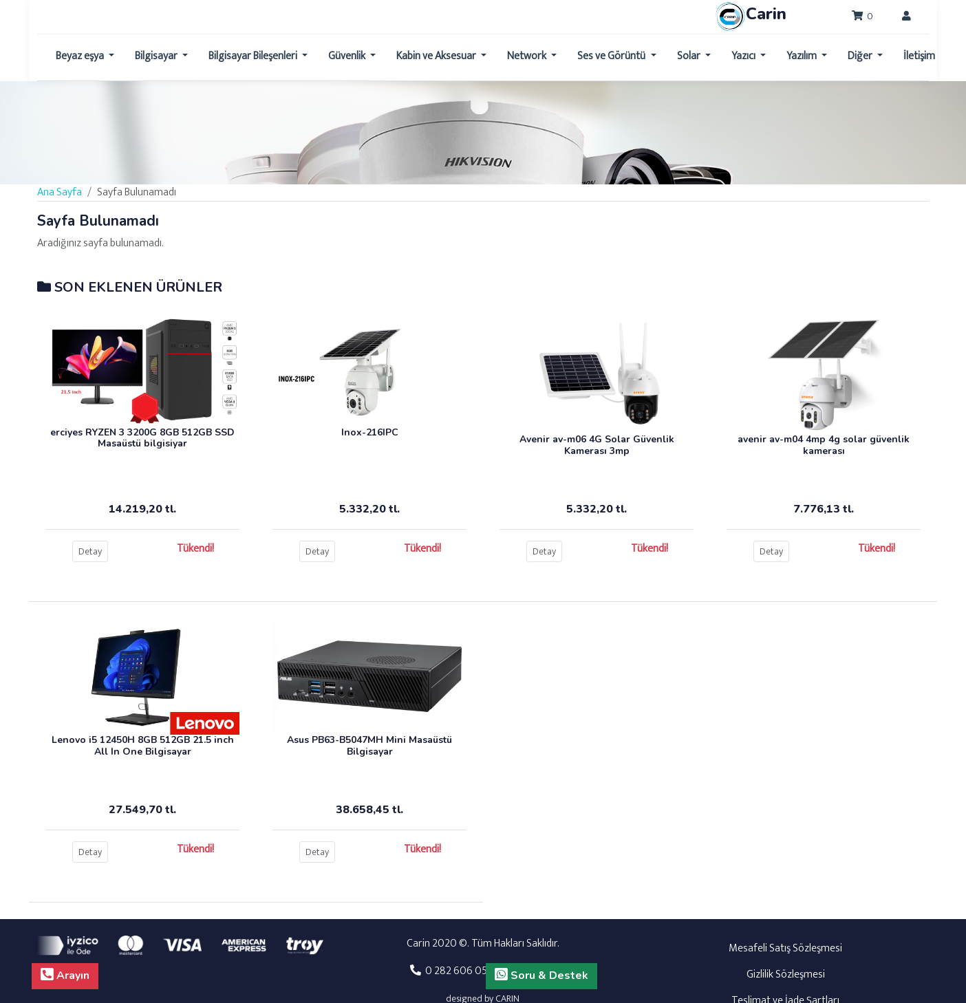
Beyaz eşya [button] (81, 56)
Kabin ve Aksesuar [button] (437, 56)
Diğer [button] (861, 56)
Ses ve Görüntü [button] (612, 56)
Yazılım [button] (802, 56)
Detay (90, 551)
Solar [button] (689, 56)
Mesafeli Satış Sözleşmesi (785, 948)
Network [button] (527, 56)
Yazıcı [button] (744, 56)
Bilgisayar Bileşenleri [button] (253, 56)
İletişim (919, 56)
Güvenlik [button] (347, 56)
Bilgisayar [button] (157, 56)
